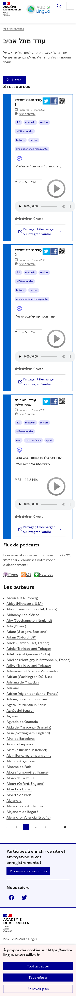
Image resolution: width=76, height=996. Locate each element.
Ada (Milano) (16, 626)
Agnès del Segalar (20, 710)
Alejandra (13, 800)
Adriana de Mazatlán (22, 682)
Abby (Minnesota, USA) (24, 603)
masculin (30, 122)
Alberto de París (18, 794)
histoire (20, 140)
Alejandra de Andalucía (24, 806)
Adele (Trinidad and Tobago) (28, 648)
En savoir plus (38, 988)
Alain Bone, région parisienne (28, 755)
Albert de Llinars (19, 789)
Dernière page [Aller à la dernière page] (65, 827)
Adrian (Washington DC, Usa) (29, 676)
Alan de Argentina (20, 761)
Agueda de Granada (22, 721)
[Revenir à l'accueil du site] (16, 923)
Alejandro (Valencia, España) (28, 817)
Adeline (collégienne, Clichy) (28, 654)
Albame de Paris (18, 766)
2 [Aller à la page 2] (35, 827)
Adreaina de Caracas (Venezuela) (32, 671)
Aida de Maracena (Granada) (28, 727)
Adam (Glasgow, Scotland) (26, 631)
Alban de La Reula (20, 778)
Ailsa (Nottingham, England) (28, 733)
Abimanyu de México (22, 614)
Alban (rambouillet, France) (27, 772)
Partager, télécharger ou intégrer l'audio (36, 231)
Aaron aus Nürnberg (22, 597)
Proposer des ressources (28, 871)
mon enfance (33, 440)
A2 (18, 122)
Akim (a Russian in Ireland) (26, 749)
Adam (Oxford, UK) (21, 637)
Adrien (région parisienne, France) (32, 693)
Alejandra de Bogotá (22, 811)
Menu (70, 6)
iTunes (10, 574)
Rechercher (59, 6)
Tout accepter (38, 966)
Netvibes (43, 574)
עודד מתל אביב (27, 114)
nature (33, 140)
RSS (26, 574)
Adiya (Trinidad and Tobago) (28, 665)
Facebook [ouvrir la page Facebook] (11, 897)
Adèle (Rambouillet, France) (27, 642)
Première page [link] (6, 827)
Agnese (12, 716)
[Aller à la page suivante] (55, 827)
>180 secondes (24, 131)
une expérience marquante (32, 149)
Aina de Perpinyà (19, 744)
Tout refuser (38, 977)
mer (18, 440)
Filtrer (16, 79)
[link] (16, 827)
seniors (44, 122)
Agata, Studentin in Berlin (26, 704)
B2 (18, 422)
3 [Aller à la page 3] (45, 827)
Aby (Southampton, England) (29, 620)
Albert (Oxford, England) (25, 783)
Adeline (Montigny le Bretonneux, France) (38, 659)
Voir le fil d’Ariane (13, 29)
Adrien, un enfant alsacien (26, 699)
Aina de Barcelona (20, 738)
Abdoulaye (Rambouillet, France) (31, 609)
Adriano (12, 688)
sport (49, 440)
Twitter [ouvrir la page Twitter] (24, 897)
